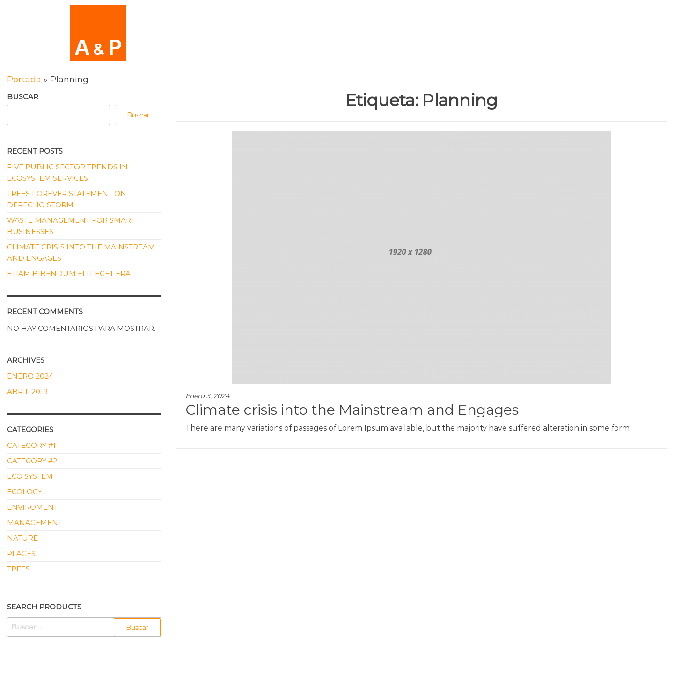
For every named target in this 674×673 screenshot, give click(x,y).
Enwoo (326, 666)
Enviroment (32, 507)
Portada (24, 79)
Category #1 (31, 445)
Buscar (22, 96)
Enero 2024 (30, 376)
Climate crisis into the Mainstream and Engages (352, 409)
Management (34, 522)
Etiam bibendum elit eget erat (70, 273)
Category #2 (32, 460)
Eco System (30, 476)
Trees (18, 568)
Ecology (24, 491)
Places (21, 553)
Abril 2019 (27, 391)
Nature (22, 538)
